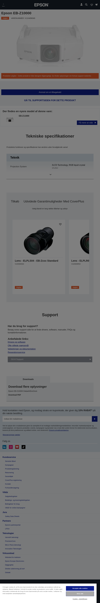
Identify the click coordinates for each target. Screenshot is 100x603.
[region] (48, 593)
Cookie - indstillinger (80, 599)
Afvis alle (80, 593)
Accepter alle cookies (80, 588)
